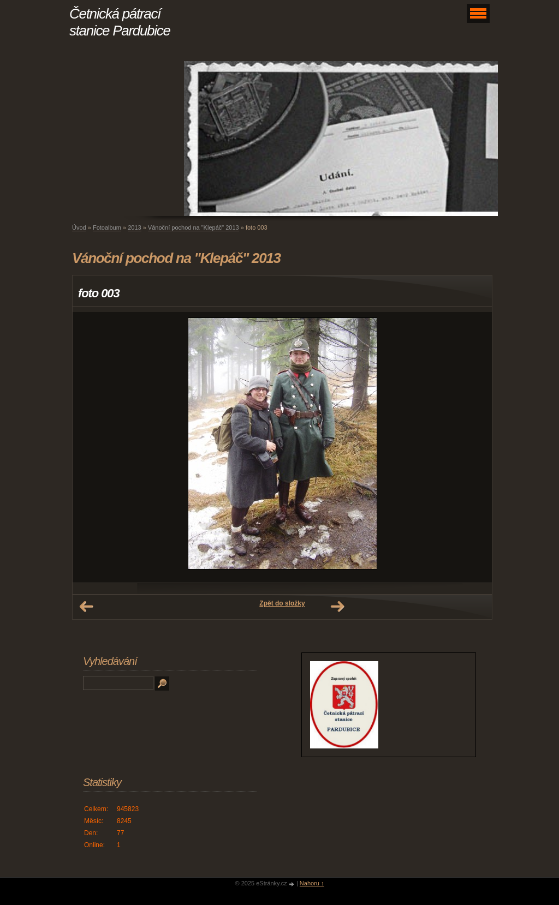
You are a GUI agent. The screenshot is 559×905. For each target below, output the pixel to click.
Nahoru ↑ (312, 883)
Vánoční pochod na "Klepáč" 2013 (193, 227)
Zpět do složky (282, 603)
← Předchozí (86, 606)
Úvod (79, 227)
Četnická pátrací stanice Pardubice (119, 22)
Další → (337, 606)
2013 (134, 227)
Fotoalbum (107, 227)
